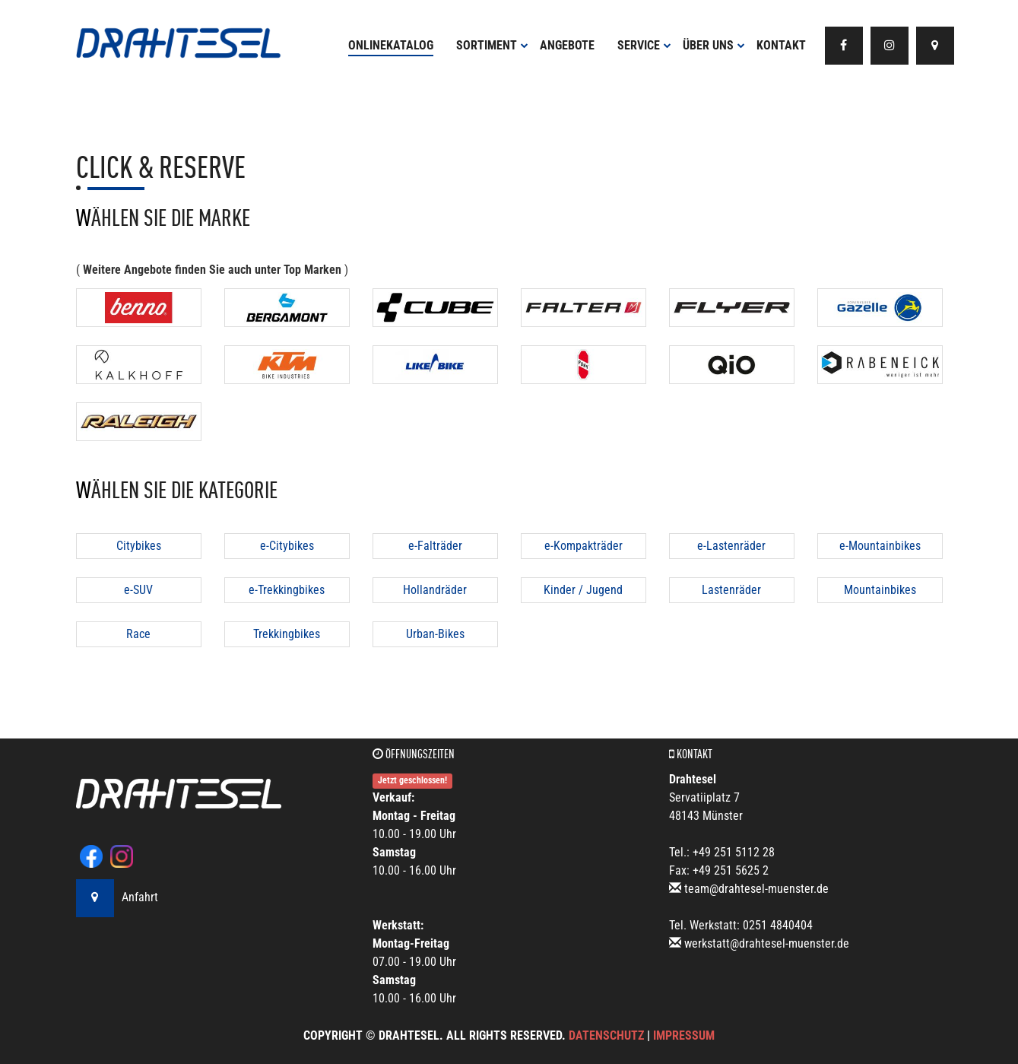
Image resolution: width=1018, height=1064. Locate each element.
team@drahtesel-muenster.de (756, 888)
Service (644, 45)
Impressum (684, 1035)
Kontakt (781, 45)
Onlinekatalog (390, 45)
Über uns (714, 45)
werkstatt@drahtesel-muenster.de (766, 943)
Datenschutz (606, 1035)
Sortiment (492, 45)
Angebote (567, 45)
